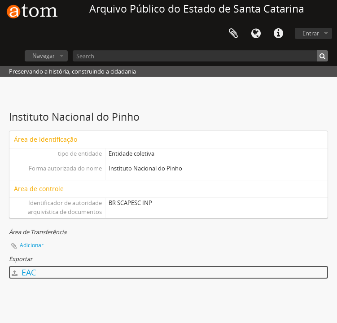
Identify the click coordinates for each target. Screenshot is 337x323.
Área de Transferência (233, 33)
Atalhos (278, 33)
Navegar (43, 56)
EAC (24, 272)
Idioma (256, 33)
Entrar (310, 33)
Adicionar (32, 245)
